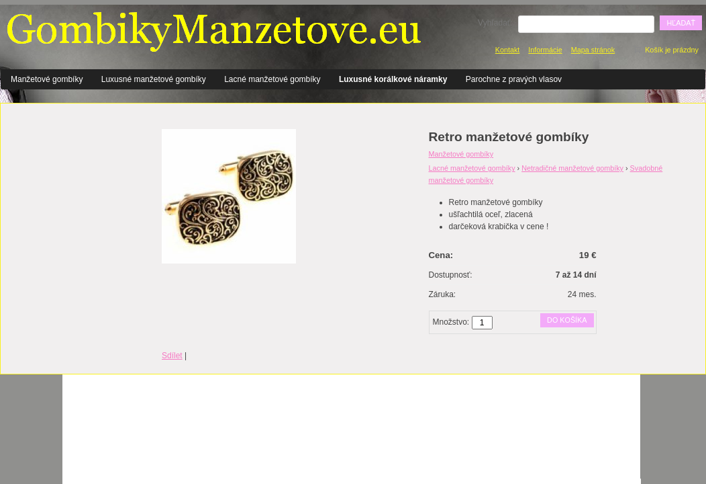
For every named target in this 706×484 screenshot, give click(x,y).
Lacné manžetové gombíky (272, 79)
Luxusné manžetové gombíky (153, 79)
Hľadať (680, 23)
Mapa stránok (593, 50)
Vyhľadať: (495, 23)
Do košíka (567, 320)
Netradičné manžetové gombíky (572, 168)
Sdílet (172, 355)
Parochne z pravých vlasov (514, 79)
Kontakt (507, 50)
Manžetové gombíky (47, 79)
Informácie (545, 50)
